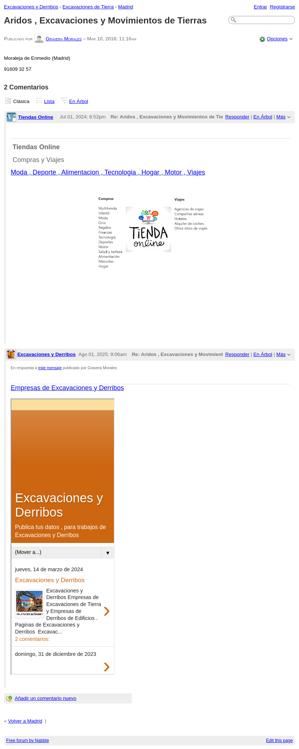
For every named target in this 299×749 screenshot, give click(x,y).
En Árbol (78, 101)
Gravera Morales (63, 38)
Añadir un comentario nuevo (45, 698)
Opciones (277, 38)
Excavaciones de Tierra (88, 7)
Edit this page (279, 740)
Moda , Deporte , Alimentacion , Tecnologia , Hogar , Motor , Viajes (108, 172)
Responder (237, 117)
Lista (49, 101)
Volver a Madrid (25, 721)
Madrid (125, 7)
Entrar (260, 7)
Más (280, 117)
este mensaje (50, 368)
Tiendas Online (35, 117)
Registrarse (282, 7)
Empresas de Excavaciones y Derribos (67, 388)
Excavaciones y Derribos (31, 7)
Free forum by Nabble (27, 740)
